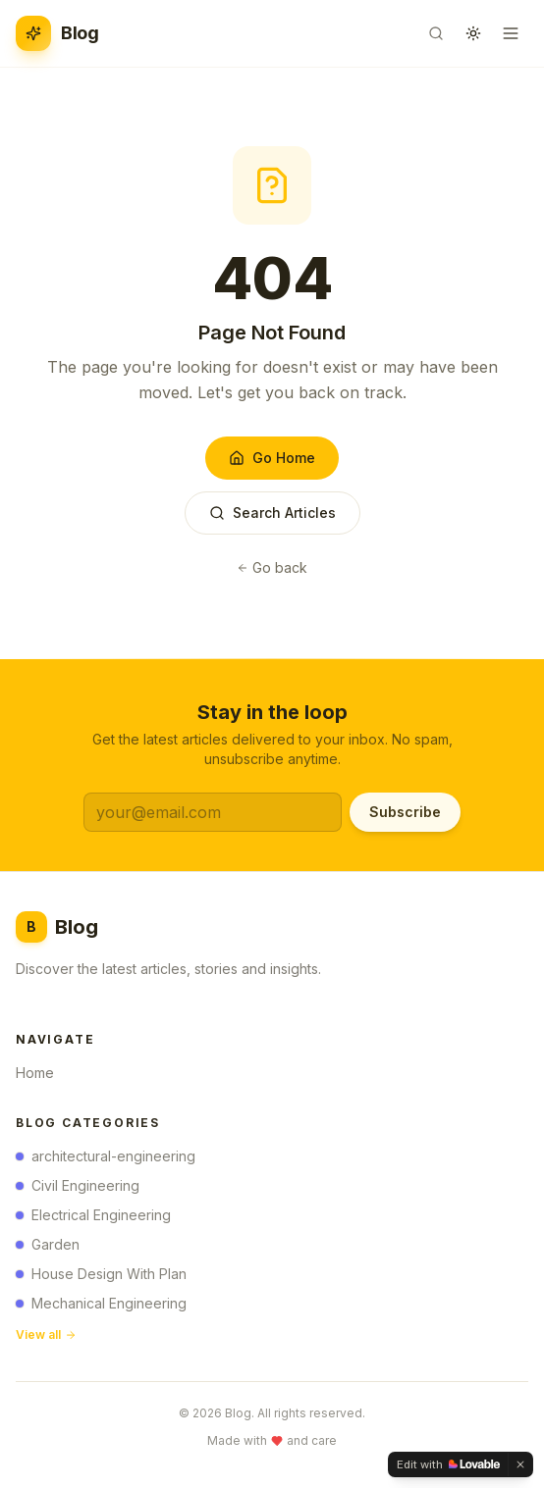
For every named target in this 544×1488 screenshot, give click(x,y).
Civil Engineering (77, 1190)
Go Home (272, 457)
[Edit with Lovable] (448, 1464)
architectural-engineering (105, 1161)
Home (41, 1075)
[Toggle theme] (473, 33)
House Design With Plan (101, 1278)
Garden (48, 1249)
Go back (272, 567)
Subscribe (405, 811)
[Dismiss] (520, 1464)
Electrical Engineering (93, 1219)
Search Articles (272, 512)
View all (46, 1339)
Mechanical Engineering (101, 1308)
